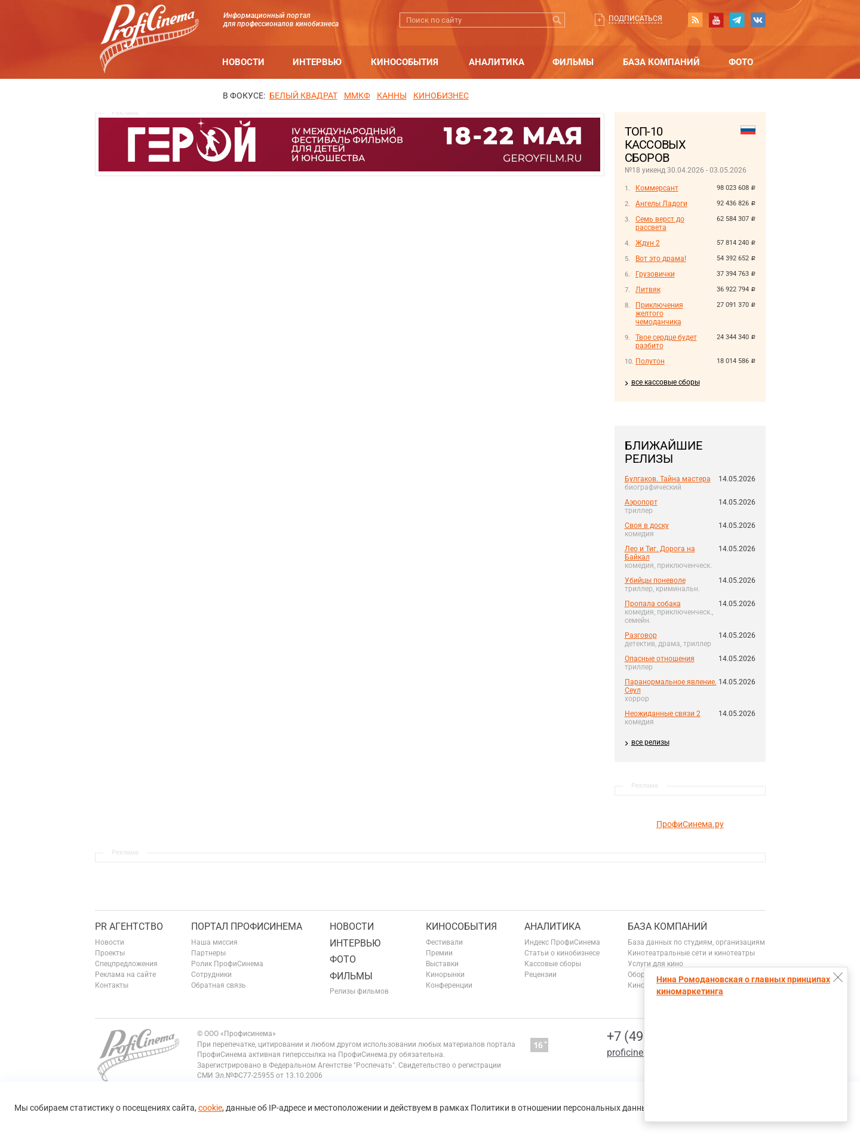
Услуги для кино (655, 964)
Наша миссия (214, 942)
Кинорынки (445, 974)
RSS (695, 19)
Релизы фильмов (359, 991)
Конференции (449, 985)
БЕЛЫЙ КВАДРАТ (303, 95)
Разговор (641, 635)
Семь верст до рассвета (659, 223)
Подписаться (635, 18)
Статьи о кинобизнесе (562, 953)
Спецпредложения (126, 964)
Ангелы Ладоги (661, 203)
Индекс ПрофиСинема (562, 942)
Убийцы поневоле (655, 580)
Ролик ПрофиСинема (227, 964)
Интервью (317, 62)
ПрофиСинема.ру (690, 824)
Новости (243, 62)
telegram (737, 19)
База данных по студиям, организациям (696, 942)
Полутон (650, 361)
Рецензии (540, 974)
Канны (392, 95)
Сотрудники (211, 974)
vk (757, 19)
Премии (439, 953)
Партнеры (208, 953)
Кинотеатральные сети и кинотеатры (691, 953)
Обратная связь (218, 985)
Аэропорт (641, 502)
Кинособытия (404, 62)
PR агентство (129, 926)
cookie (210, 1108)
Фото (741, 62)
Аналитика (496, 62)
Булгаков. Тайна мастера (668, 479)
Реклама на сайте (125, 974)
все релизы (650, 742)
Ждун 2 (647, 243)
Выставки (442, 964)
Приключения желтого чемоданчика (659, 313)
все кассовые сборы (665, 382)
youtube (716, 19)
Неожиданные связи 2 (663, 713)
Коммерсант (656, 188)
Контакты (111, 985)
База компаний (661, 62)
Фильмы (573, 62)
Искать (557, 20)
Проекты (110, 953)
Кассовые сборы (552, 964)
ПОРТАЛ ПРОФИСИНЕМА (246, 926)
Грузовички (655, 274)
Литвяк (648, 289)
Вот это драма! (660, 258)
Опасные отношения (660, 658)
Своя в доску (647, 525)
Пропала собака (653, 604)
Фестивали (444, 942)
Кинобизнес (441, 95)
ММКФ (357, 95)
